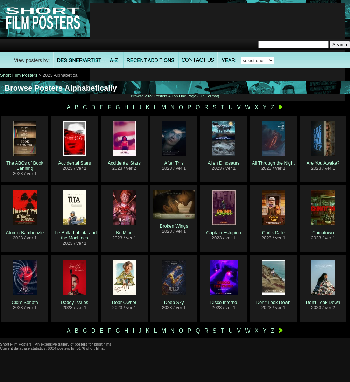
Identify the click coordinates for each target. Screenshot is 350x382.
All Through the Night (273, 163)
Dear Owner (124, 302)
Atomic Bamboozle (25, 232)
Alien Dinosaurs (223, 163)
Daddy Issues (75, 302)
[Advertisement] (217, 52)
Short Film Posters (18, 75)
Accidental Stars (74, 163)
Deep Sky (174, 302)
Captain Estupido (223, 232)
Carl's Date (273, 232)
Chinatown (323, 232)
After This (173, 163)
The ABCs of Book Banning (24, 165)
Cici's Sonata (25, 302)
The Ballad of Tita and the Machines (74, 235)
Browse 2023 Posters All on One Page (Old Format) (175, 96)
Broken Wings (174, 226)
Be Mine (124, 232)
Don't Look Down (273, 302)
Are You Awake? (323, 163)
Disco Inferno (223, 302)
